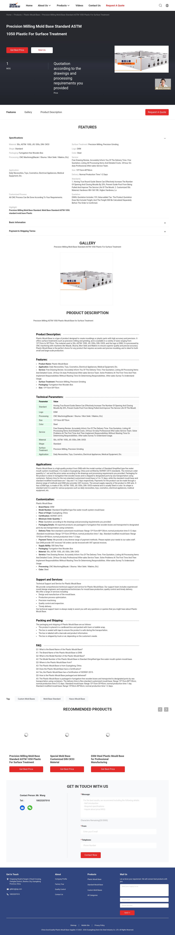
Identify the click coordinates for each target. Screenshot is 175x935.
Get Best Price (17, 50)
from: (84, 826)
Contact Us (59, 894)
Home (8, 15)
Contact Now (91, 855)
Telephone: (86, 840)
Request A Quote (157, 112)
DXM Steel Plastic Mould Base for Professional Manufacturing (107, 759)
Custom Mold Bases (26, 699)
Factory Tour (59, 884)
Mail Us (42, 50)
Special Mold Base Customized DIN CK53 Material (62, 759)
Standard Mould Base (95, 885)
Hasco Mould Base (77, 699)
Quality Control (60, 889)
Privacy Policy (100, 925)
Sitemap (73, 925)
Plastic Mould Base (32, 15)
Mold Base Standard (52, 699)
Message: (86, 794)
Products (18, 15)
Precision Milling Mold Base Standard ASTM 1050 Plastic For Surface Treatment (25, 759)
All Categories (93, 895)
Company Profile (61, 879)
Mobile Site (85, 925)
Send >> (127, 913)
